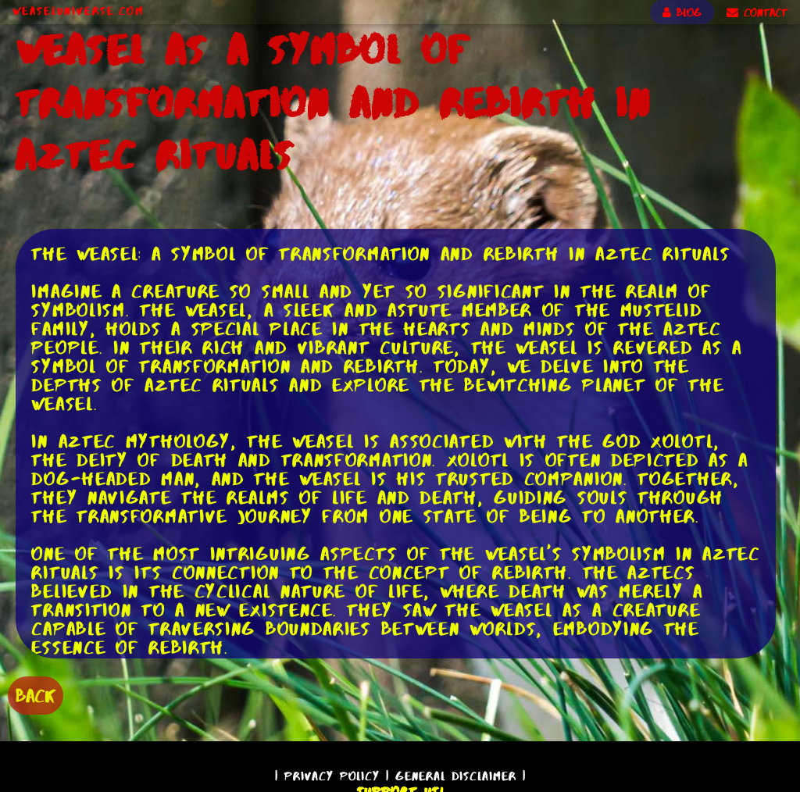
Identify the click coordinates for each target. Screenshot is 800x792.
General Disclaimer (455, 776)
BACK (35, 695)
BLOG (682, 12)
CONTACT (757, 12)
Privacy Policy (332, 776)
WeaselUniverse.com (78, 11)
